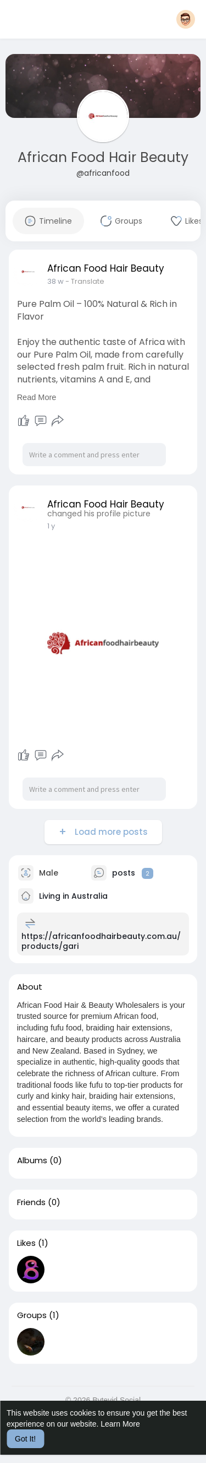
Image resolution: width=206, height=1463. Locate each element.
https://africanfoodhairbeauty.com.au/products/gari (101, 941)
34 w (55, 526)
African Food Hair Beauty (103, 157)
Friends (31, 1202)
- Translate (82, 281)
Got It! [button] (25, 1438)
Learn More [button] (120, 1423)
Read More (37, 397)
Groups (32, 1315)
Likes (26, 1243)
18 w (54, 281)
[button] (186, 19)
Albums (32, 1160)
